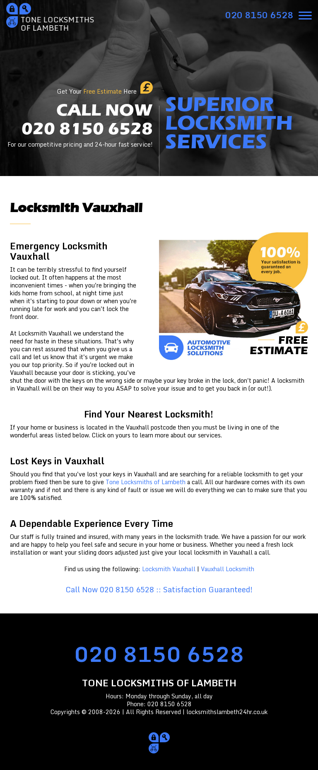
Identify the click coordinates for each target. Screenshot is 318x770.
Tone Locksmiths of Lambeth (146, 482)
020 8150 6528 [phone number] (159, 654)
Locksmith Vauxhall (168, 569)
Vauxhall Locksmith (227, 569)
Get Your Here (97, 91)
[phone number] (259, 15)
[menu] (305, 14)
